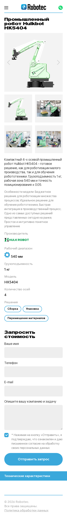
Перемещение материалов (26, 318)
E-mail (8, 382)
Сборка (13, 308)
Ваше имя (11, 344)
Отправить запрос (33, 459)
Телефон (11, 363)
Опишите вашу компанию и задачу (30, 401)
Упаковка (32, 308)
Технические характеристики (33, 476)
